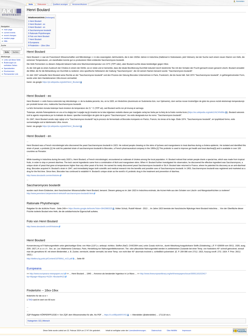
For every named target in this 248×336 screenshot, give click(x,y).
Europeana (34, 268)
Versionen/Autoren (79, 4)
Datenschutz (157, 330)
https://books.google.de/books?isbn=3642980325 (90, 208)
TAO (30, 300)
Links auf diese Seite (12, 60)
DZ (39, 321)
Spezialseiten (9, 68)
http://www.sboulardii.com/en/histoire (43, 175)
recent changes (10, 35)
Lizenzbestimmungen (137, 330)
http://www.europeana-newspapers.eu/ (47, 274)
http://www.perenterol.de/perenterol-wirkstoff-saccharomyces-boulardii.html (60, 193)
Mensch (46, 321)
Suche (3, 45)
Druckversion (9, 71)
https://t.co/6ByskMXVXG (115, 315)
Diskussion (41, 4)
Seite (30, 4)
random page (9, 38)
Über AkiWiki (172, 330)
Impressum (186, 330)
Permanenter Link (11, 74)
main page (8, 30)
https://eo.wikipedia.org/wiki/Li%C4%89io (206, 112)
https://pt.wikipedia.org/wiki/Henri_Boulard (61, 82)
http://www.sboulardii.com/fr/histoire (42, 226)
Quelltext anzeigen (60, 4)
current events (9, 33)
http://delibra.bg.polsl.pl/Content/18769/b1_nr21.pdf (49, 259)
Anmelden (240, 1)
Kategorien (32, 321)
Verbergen (50, 18)
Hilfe (5, 41)
